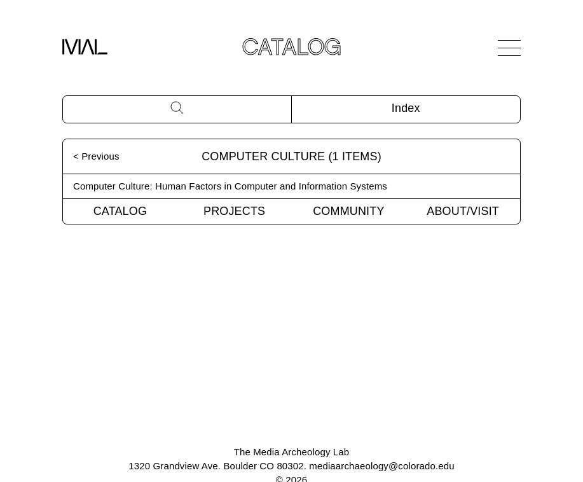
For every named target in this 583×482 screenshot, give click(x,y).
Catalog (120, 211)
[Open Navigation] (509, 47)
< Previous (96, 156)
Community (348, 211)
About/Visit (463, 211)
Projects (234, 211)
